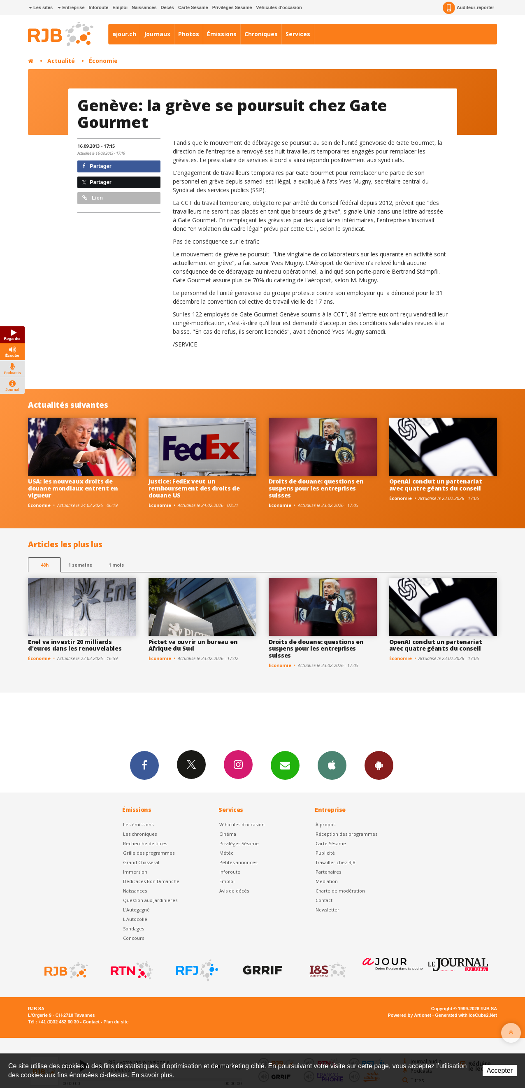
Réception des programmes (346, 834)
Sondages (133, 928)
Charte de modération (340, 890)
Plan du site (115, 1021)
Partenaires (328, 871)
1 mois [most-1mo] (116, 565)
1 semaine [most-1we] (80, 565)
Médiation (327, 881)
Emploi (120, 7)
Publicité (325, 853)
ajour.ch (124, 34)
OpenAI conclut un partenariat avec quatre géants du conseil (435, 484)
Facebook (144, 765)
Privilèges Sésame (232, 7)
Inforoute (99, 7)
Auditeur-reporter (468, 8)
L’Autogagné (136, 909)
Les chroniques (140, 834)
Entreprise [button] (71, 7)
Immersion (135, 871)
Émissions (222, 34)
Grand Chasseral (141, 862)
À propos (325, 824)
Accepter (500, 1070)
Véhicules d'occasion (279, 7)
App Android (379, 765)
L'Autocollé (135, 919)
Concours (133, 938)
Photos (188, 34)
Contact (324, 900)
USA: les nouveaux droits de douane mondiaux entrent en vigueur (73, 488)
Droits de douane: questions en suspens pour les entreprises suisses (316, 488)
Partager (97, 166)
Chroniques (261, 34)
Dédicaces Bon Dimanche (151, 881)
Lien (92, 198)
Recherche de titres (145, 843)
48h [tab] (45, 565)
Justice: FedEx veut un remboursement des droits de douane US (194, 488)
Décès (167, 7)
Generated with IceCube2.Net (466, 1015)
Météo (226, 853)
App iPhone (332, 765)
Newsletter (327, 909)
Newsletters (285, 765)
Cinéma (227, 834)
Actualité (61, 61)
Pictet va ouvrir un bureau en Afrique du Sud (193, 645)
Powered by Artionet (409, 1015)
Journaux (157, 34)
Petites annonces (238, 862)
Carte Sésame (193, 7)
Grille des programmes (148, 853)
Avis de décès (234, 890)
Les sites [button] (41, 7)
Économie (103, 61)
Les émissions (138, 824)
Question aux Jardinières (150, 900)
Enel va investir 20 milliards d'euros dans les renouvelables (75, 645)
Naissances (144, 7)
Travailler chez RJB (335, 862)
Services (298, 34)
